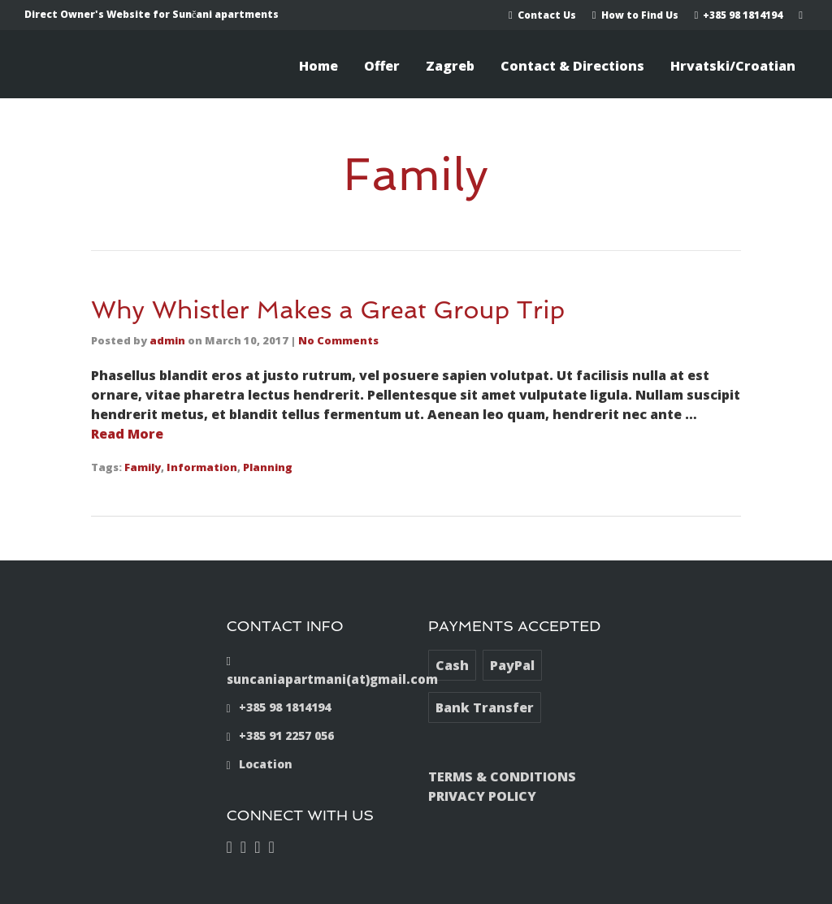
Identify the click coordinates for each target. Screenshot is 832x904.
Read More (127, 434)
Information (202, 467)
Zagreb (450, 66)
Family (142, 467)
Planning (267, 467)
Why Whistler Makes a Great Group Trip (328, 310)
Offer (382, 66)
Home (318, 66)
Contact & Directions (572, 66)
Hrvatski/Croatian (732, 66)
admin (167, 340)
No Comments (338, 340)
